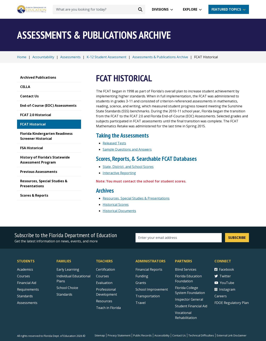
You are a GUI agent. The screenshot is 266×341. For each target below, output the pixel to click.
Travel (140, 302)
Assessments (70, 57)
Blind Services (185, 269)
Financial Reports (148, 269)
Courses (23, 276)
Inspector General (189, 299)
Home (21, 57)
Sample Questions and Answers (127, 149)
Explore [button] (190, 9)
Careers (220, 296)
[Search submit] (140, 9)
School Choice (67, 287)
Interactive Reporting (119, 173)
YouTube (224, 282)
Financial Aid (26, 282)
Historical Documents (119, 210)
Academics (25, 269)
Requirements (28, 289)
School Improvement (151, 289)
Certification (105, 269)
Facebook (224, 269)
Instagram (224, 289)
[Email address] (178, 237)
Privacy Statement (119, 335)
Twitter (222, 276)
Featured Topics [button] (226, 9)
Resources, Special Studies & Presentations (136, 198)
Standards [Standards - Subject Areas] (25, 296)
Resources (104, 301)
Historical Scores (116, 204)
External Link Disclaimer (231, 335)
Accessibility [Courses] (162, 335)
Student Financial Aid (191, 306)
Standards (64, 294)
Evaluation (104, 282)
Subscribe (237, 237)
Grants (140, 282)
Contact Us (179, 335)
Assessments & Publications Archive (160, 57)
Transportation (147, 296)
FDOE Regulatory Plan (231, 302)
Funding (141, 276)
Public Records (142, 335)
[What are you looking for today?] (99, 9)
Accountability (43, 57)
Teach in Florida (108, 307)
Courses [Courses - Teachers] (102, 276)
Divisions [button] (160, 9)
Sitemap (100, 335)
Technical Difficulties (201, 335)
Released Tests (114, 143)
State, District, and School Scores (128, 166)
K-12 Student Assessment (106, 57)
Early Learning (68, 269)
